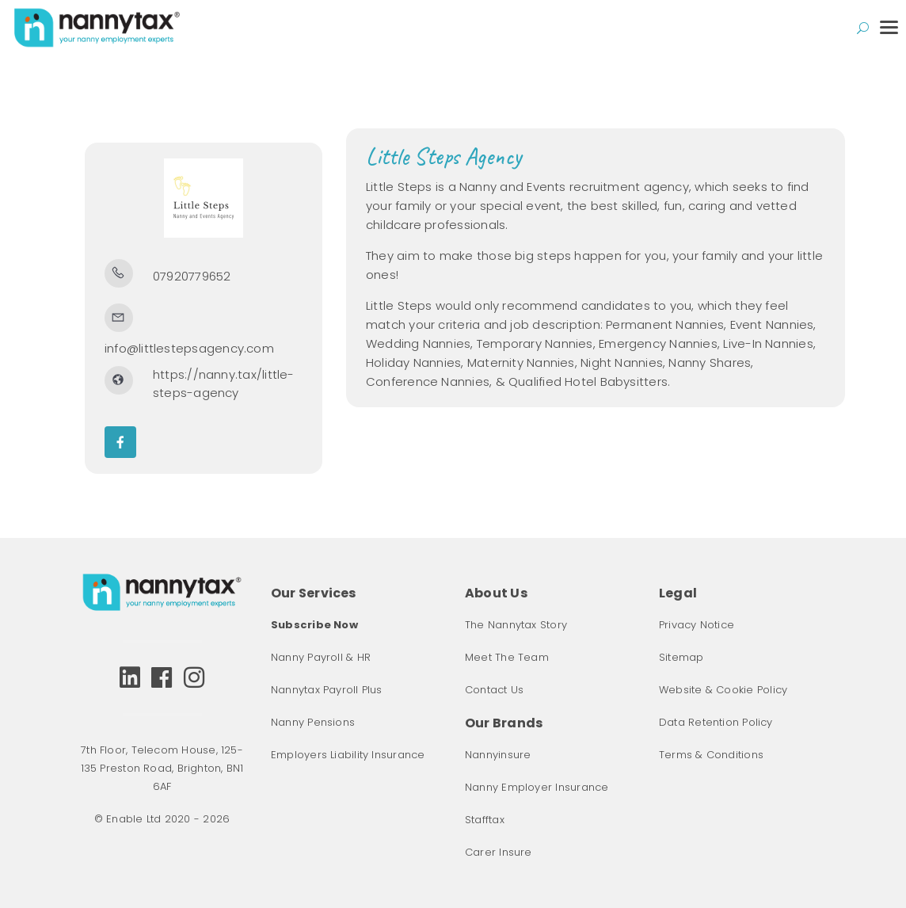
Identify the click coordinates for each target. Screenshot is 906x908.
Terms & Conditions (711, 754)
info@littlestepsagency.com (189, 348)
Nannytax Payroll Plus (327, 689)
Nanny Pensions (313, 722)
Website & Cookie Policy (723, 689)
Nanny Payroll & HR (321, 657)
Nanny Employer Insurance (536, 787)
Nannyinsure (498, 754)
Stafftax (484, 819)
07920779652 (191, 276)
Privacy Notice (696, 624)
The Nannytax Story (516, 624)
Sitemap (681, 657)
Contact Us (494, 689)
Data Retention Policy (716, 722)
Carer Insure (498, 852)
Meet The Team (507, 657)
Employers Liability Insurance (348, 754)
